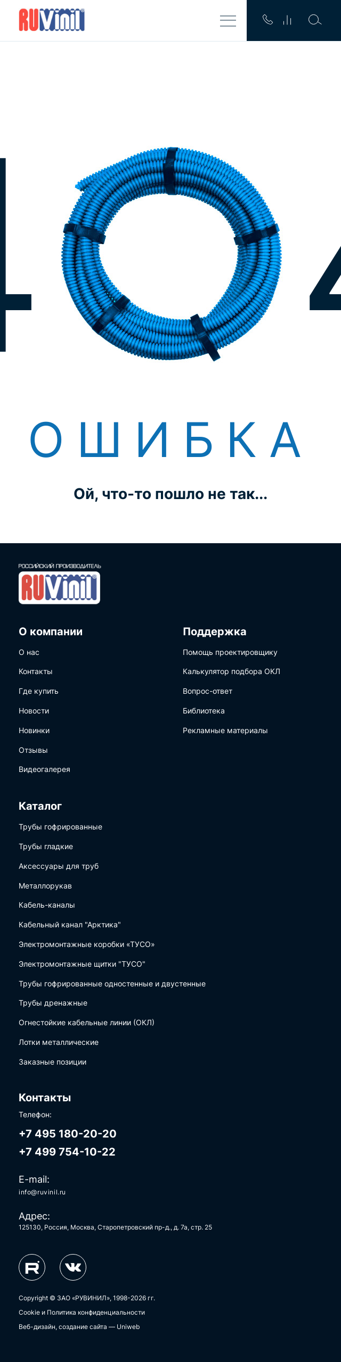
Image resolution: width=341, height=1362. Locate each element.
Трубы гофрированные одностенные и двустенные (112, 983)
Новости (34, 710)
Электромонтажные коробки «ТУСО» (87, 944)
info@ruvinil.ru (42, 1192)
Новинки (34, 730)
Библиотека (204, 710)
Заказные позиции (52, 1061)
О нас (29, 652)
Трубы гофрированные (60, 826)
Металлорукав (45, 885)
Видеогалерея (44, 769)
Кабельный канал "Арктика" (70, 924)
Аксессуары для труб (59, 865)
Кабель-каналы (47, 904)
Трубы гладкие (46, 846)
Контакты (36, 671)
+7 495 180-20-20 (68, 1133)
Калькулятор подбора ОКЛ (231, 671)
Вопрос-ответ (207, 690)
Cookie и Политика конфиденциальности (82, 1312)
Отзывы (33, 749)
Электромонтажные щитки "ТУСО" (82, 963)
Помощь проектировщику (230, 652)
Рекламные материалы (225, 730)
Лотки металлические (59, 1042)
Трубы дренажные (53, 1002)
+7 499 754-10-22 (67, 1151)
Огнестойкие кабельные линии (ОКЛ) (87, 1022)
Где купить (39, 690)
